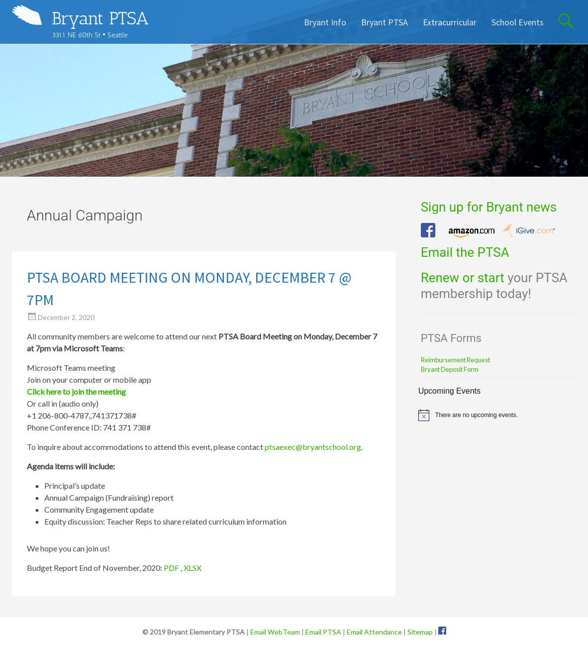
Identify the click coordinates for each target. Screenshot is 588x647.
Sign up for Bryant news (489, 207)
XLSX (192, 567)
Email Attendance (374, 632)
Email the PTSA (465, 252)
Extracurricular (450, 22)
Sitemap (420, 632)
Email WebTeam (275, 632)
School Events (517, 22)
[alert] (497, 415)
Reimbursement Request (455, 360)
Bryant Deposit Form (450, 369)
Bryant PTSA (100, 18)
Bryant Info (325, 22)
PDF (171, 567)
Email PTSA (323, 632)
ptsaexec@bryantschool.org (313, 446)
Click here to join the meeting (76, 391)
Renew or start (462, 277)
